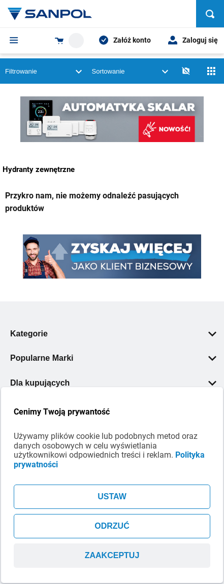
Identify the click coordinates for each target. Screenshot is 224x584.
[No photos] (186, 71)
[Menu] (14, 40)
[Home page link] (50, 13)
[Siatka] (211, 71)
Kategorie (113, 333)
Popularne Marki (113, 358)
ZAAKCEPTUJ (112, 555)
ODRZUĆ (111, 526)
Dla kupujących (113, 383)
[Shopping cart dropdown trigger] (69, 40)
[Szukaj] (210, 13)
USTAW (112, 496)
